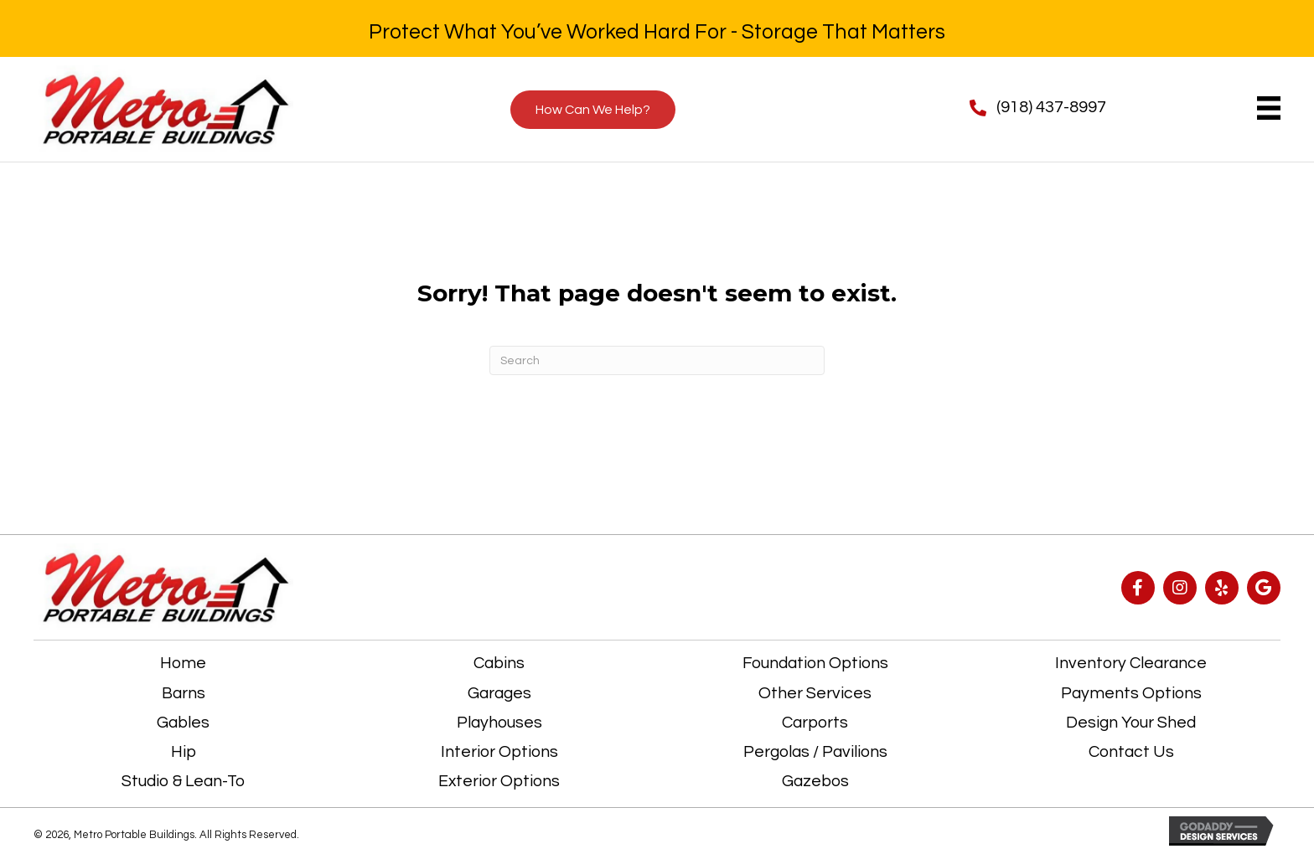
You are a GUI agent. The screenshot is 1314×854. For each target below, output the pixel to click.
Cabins (499, 663)
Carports (815, 722)
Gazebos (815, 781)
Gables (183, 722)
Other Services (815, 693)
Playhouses (499, 722)
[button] (1138, 587)
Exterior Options (499, 781)
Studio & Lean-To (183, 781)
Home (183, 663)
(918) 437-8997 (1051, 107)
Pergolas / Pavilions (815, 751)
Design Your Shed (1131, 722)
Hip (183, 751)
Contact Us (1131, 751)
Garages (499, 693)
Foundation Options (815, 663)
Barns (183, 693)
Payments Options (1131, 693)
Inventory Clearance (1131, 663)
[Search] (657, 360)
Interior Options (499, 751)
